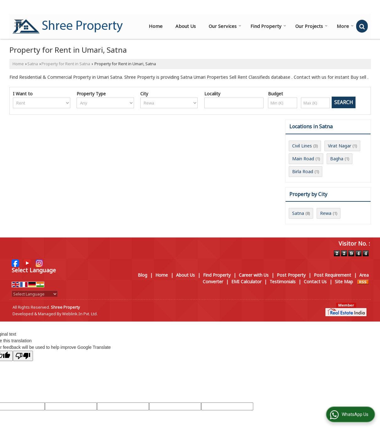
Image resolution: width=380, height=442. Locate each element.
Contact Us (315, 282)
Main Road (303, 159)
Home (156, 26)
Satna (32, 64)
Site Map (344, 282)
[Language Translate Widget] (35, 293)
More (345, 26)
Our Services (225, 26)
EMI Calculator (246, 282)
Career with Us (254, 275)
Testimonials (283, 282)
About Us (185, 26)
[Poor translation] (23, 356)
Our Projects (311, 26)
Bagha (336, 159)
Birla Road (302, 171)
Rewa (325, 213)
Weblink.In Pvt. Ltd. (80, 314)
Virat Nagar (339, 146)
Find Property (268, 26)
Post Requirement (332, 275)
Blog (142, 275)
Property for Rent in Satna (65, 64)
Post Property (291, 275)
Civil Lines (302, 146)
